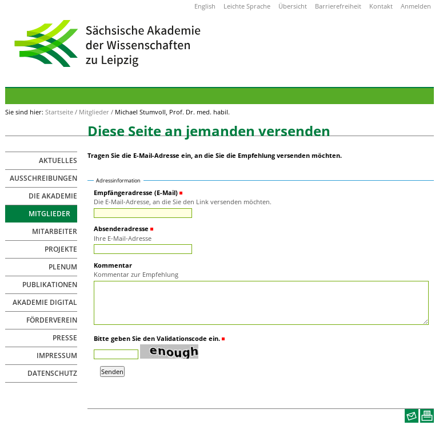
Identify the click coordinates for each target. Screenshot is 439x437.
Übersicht (292, 6)
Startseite (59, 112)
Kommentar (113, 265)
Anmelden (416, 6)
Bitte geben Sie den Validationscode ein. (157, 338)
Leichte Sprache (247, 6)
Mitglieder (94, 112)
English (204, 6)
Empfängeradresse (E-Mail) (136, 192)
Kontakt (381, 6)
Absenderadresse (121, 228)
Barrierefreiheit (338, 6)
